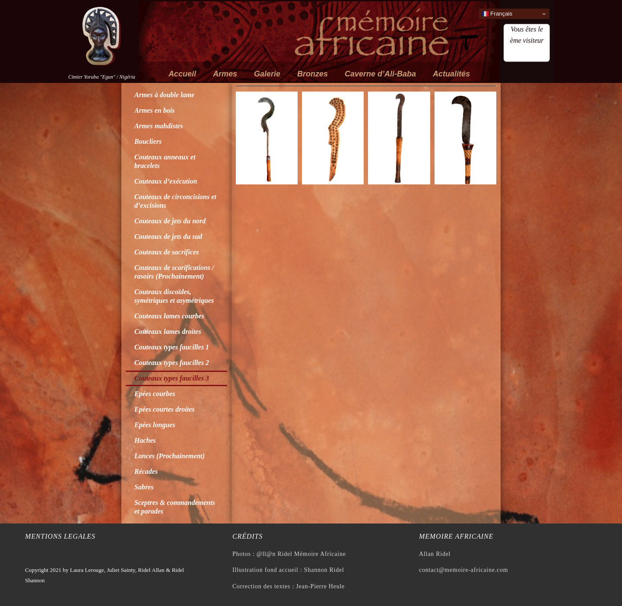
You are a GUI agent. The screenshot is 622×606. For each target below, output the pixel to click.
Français (497, 13)
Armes (225, 74)
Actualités (451, 74)
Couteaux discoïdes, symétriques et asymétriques (174, 296)
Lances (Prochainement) (169, 456)
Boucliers (148, 141)
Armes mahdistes (158, 126)
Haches (145, 440)
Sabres (143, 487)
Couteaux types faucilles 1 (171, 347)
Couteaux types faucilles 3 (171, 378)
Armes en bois (154, 110)
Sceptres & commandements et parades (174, 507)
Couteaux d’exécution (165, 181)
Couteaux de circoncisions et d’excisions (175, 201)
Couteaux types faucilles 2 (171, 362)
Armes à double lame (164, 94)
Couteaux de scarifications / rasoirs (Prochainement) (174, 272)
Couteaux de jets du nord (170, 221)
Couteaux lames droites (167, 331)
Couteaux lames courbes (169, 316)
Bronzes (312, 74)
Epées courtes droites (164, 409)
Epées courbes (154, 393)
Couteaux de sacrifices (166, 252)
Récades (146, 471)
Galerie (267, 74)
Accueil (182, 74)
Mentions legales (60, 536)
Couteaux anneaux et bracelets (164, 161)
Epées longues (154, 424)
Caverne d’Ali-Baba (380, 74)
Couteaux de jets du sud (168, 236)
